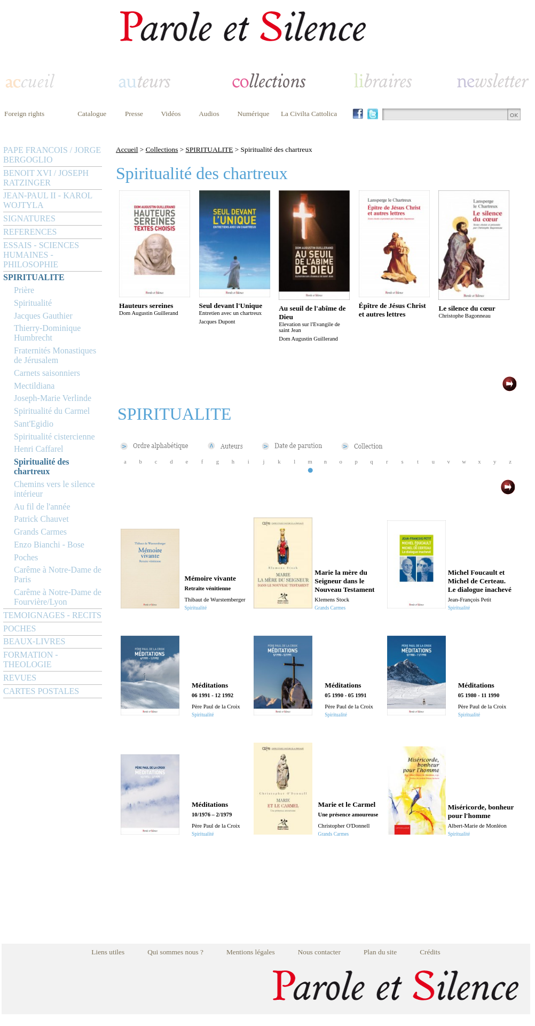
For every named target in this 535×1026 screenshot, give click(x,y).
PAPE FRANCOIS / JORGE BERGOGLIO (52, 154)
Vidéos (171, 114)
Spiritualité (33, 302)
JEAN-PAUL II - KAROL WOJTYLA (47, 200)
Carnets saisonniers (47, 372)
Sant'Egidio (33, 423)
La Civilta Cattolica (309, 114)
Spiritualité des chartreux (41, 466)
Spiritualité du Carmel (52, 410)
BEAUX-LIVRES (34, 641)
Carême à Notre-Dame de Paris (57, 574)
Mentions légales (250, 952)
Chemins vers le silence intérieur (54, 489)
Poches (26, 557)
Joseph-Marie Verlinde (52, 398)
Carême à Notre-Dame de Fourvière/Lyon (57, 597)
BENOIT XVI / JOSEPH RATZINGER (46, 177)
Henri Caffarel (39, 448)
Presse (134, 114)
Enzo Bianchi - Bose (49, 544)
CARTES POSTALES (41, 691)
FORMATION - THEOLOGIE (30, 659)
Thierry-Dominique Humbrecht (47, 332)
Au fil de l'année (42, 506)
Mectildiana (34, 385)
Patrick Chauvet (41, 518)
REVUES (19, 677)
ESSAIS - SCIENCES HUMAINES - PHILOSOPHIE (41, 255)
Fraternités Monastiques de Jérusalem (55, 355)
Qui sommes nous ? (175, 952)
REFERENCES (30, 231)
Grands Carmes (40, 531)
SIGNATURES (29, 218)
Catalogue (91, 114)
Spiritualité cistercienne (54, 436)
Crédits (430, 952)
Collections (162, 149)
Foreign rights (24, 114)
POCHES (19, 628)
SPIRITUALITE (34, 277)
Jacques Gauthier (43, 315)
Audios (209, 114)
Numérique (253, 114)
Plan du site (380, 952)
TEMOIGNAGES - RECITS (52, 615)
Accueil (127, 149)
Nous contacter (319, 952)
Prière (24, 290)
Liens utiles (107, 952)
